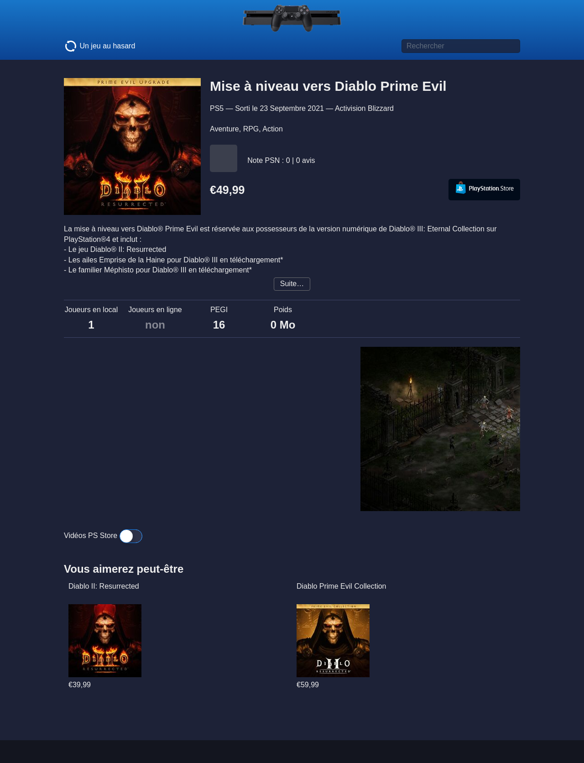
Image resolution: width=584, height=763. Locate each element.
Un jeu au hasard (99, 46)
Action (272, 129)
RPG (251, 129)
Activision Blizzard (364, 108)
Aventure (224, 129)
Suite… (292, 283)
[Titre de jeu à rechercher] (461, 46)
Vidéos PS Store (103, 535)
